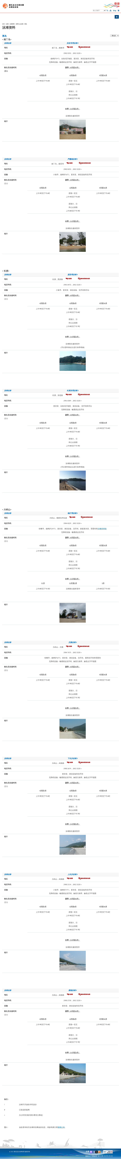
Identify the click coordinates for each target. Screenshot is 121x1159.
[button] (60, 17)
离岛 (26, 24)
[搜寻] (98, 10)
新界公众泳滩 (20, 24)
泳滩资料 (12, 24)
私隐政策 (94, 1156)
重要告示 (88, 1156)
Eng (114, 10)
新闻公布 (61, 1127)
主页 (3, 24)
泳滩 (7, 24)
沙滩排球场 (102, 529)
